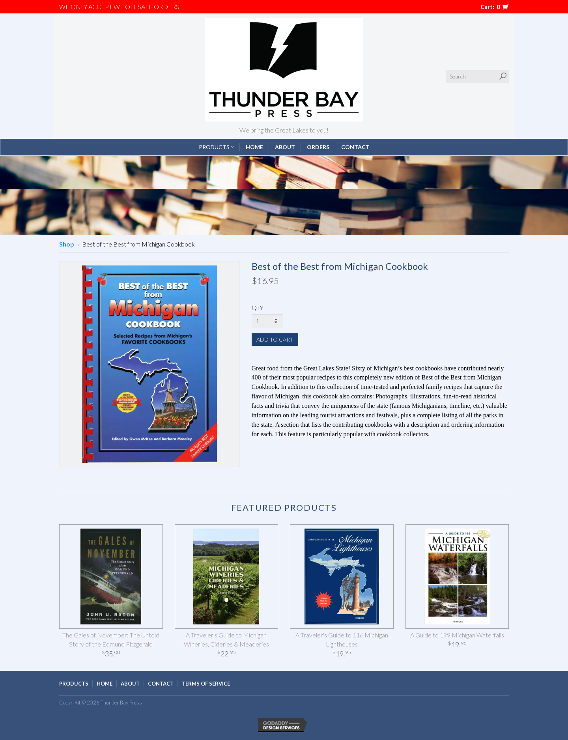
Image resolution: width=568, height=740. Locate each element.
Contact (355, 147)
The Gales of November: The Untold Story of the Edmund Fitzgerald (110, 639)
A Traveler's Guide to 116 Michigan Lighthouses (341, 639)
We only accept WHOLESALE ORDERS (119, 6)
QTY (257, 307)
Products (216, 147)
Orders (318, 147)
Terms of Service (206, 683)
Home (254, 147)
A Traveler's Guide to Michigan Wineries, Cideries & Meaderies (226, 639)
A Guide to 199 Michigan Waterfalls (457, 635)
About (285, 147)
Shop (66, 244)
